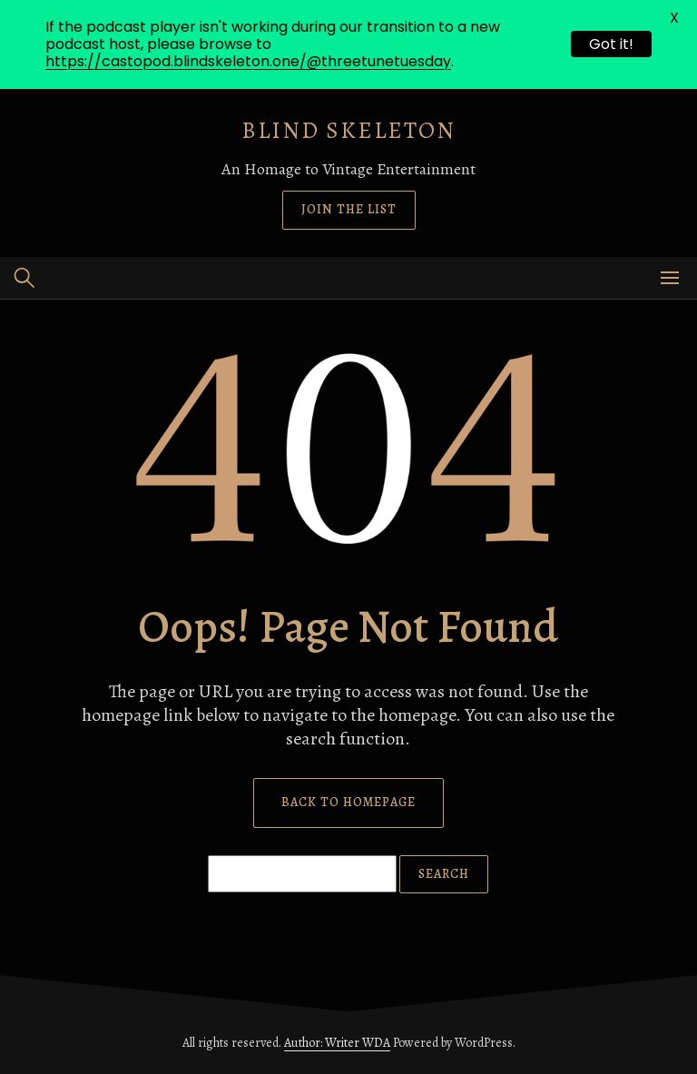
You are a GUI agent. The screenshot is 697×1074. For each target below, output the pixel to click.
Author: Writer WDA (337, 1042)
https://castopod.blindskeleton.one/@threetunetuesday (248, 61)
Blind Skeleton (348, 130)
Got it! (611, 44)
